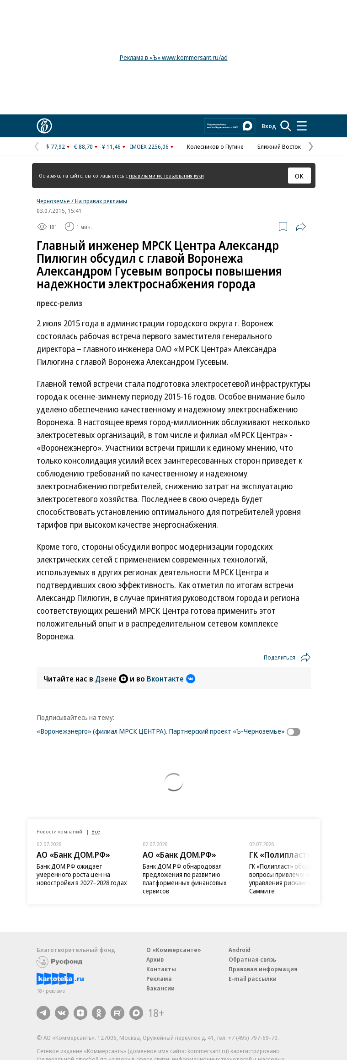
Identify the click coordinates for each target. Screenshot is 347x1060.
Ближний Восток (279, 146)
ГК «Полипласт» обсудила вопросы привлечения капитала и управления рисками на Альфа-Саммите (297, 878)
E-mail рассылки (253, 978)
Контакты (161, 969)
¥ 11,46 (111, 146)
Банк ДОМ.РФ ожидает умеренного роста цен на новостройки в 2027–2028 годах (82, 874)
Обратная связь (252, 959)
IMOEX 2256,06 (149, 146)
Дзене (111, 678)
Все (95, 831)
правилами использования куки (166, 175)
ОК (299, 175)
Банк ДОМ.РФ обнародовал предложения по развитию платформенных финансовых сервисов (185, 878)
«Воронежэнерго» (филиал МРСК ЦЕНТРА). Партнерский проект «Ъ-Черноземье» (161, 731)
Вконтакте (171, 678)
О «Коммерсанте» (173, 950)
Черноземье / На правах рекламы (82, 201)
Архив (155, 959)
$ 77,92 (55, 146)
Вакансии (160, 988)
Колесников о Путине (215, 146)
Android (240, 950)
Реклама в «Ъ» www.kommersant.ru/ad (174, 57)
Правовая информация (263, 969)
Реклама (159, 978)
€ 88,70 (83, 146)
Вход (269, 126)
